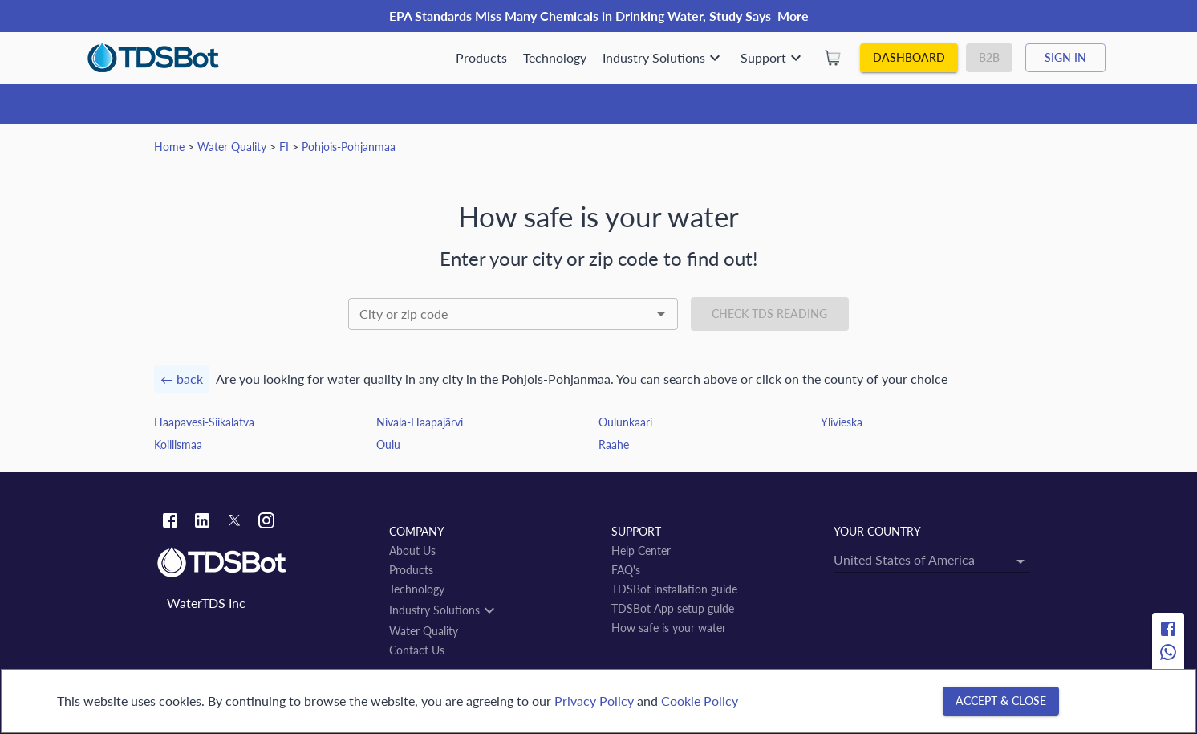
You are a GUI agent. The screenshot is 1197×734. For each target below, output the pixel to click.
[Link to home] (265, 563)
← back (181, 378)
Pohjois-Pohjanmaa (349, 146)
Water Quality (231, 146)
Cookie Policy (699, 700)
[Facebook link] (170, 522)
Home (169, 146)
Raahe (613, 444)
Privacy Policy (594, 700)
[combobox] (513, 314)
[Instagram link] (266, 522)
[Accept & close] (1001, 701)
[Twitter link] (234, 522)
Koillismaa (178, 444)
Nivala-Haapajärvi (419, 422)
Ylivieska (841, 422)
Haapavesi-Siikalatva (204, 422)
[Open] (661, 314)
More (793, 15)
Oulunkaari (625, 422)
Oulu (388, 444)
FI (284, 146)
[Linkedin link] (202, 522)
